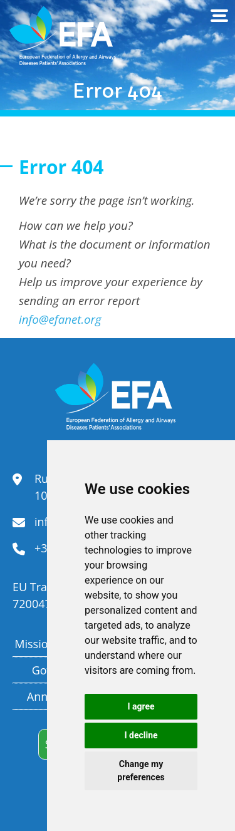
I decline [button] (140, 735)
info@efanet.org (60, 319)
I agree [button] (140, 706)
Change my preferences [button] (140, 770)
